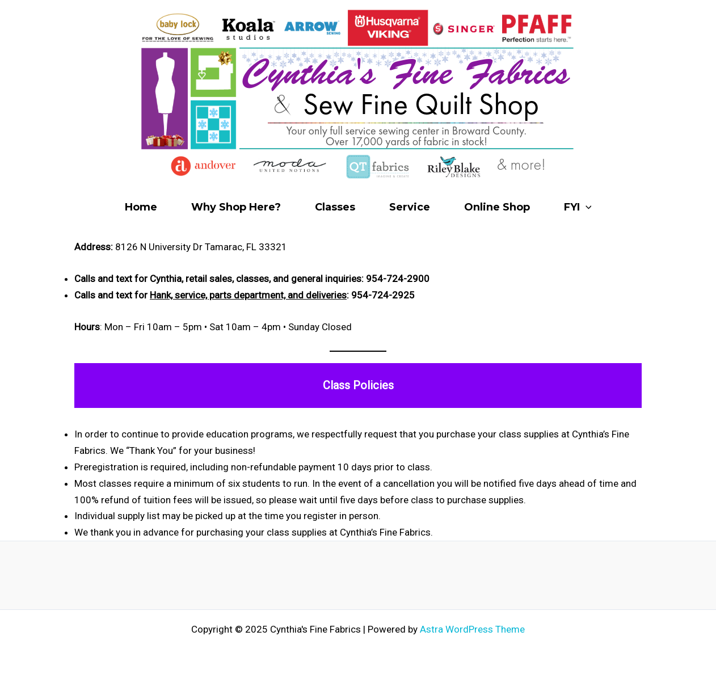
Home (141, 207)
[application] (586, 207)
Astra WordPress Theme (472, 629)
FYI (578, 207)
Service (409, 207)
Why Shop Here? (236, 207)
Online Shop (497, 207)
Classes (335, 207)
